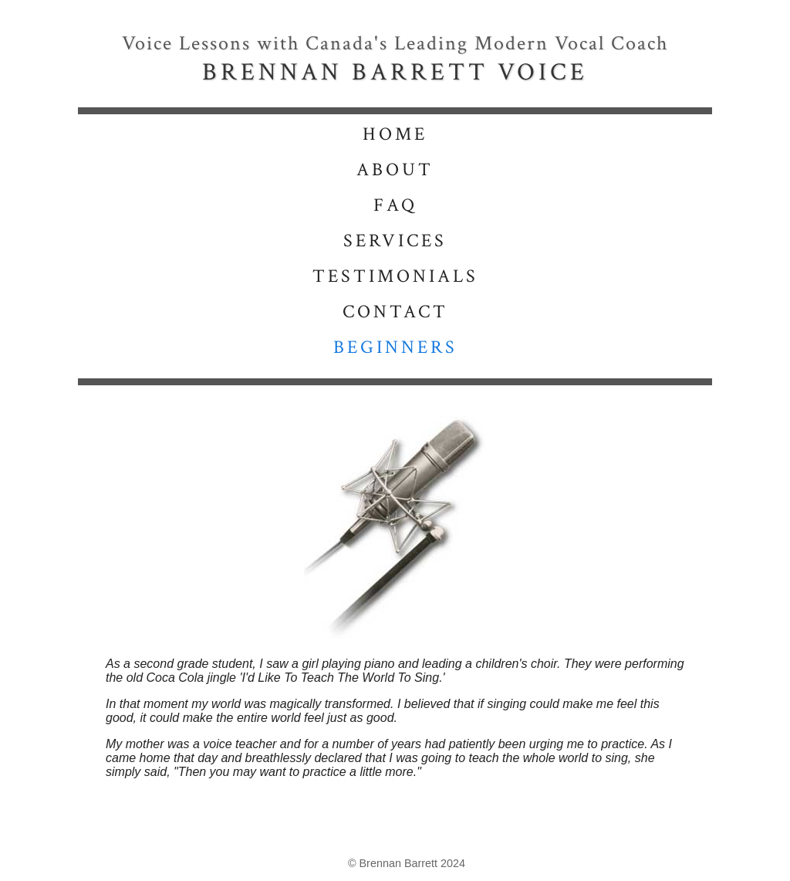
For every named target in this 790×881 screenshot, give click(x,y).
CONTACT (395, 312)
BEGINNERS (395, 347)
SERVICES (395, 240)
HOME (395, 134)
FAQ (395, 205)
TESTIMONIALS (395, 276)
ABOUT (395, 169)
